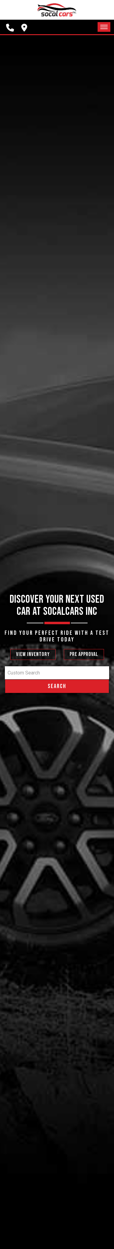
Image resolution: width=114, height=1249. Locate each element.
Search (57, 686)
